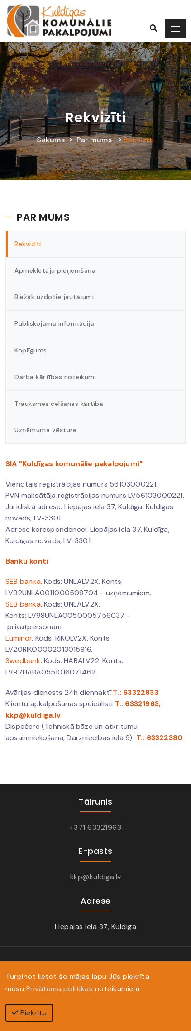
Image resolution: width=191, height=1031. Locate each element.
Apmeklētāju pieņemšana (55, 270)
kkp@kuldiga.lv (95, 877)
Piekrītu (29, 1012)
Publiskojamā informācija (54, 323)
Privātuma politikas (59, 988)
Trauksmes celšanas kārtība (58, 404)
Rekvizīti (139, 140)
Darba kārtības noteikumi (55, 377)
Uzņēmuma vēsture (45, 430)
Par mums (94, 140)
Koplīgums (30, 350)
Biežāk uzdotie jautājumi (54, 297)
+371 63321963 (96, 827)
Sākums (51, 140)
